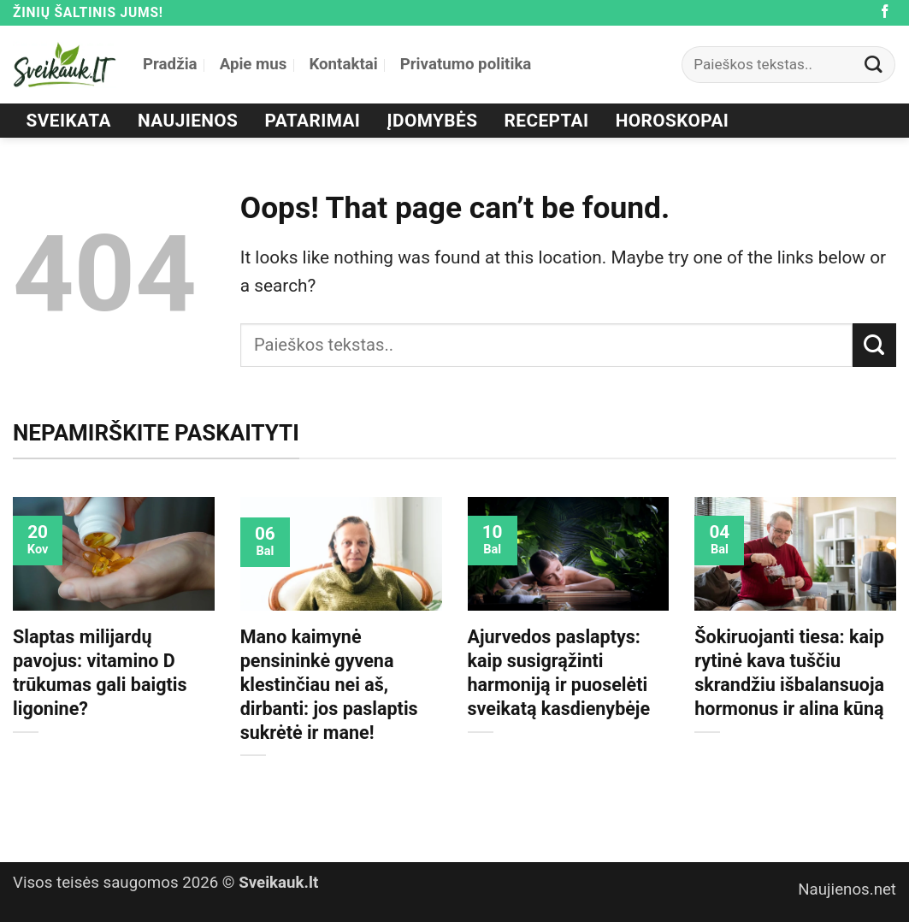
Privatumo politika (466, 64)
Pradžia (170, 64)
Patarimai (313, 120)
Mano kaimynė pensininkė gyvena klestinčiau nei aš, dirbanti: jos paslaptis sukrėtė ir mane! (329, 684)
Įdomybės (432, 120)
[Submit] (874, 64)
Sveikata (69, 120)
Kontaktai (343, 64)
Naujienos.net (847, 889)
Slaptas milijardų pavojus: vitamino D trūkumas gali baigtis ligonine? (99, 672)
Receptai (547, 120)
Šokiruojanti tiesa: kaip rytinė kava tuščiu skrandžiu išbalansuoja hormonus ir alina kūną (789, 672)
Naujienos (188, 120)
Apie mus (253, 64)
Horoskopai (672, 120)
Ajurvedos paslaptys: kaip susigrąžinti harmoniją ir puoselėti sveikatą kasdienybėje (559, 672)
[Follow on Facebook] (885, 12)
